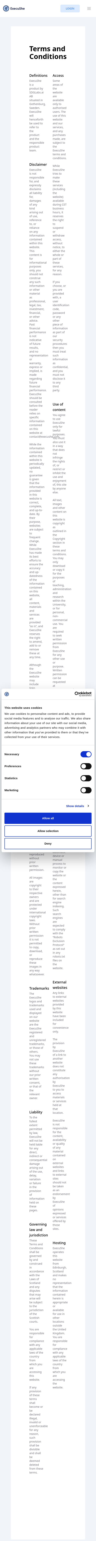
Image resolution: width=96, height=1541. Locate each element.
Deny (48, 843)
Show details (75, 806)
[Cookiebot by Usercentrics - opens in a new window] (75, 694)
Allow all (48, 818)
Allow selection (47, 831)
